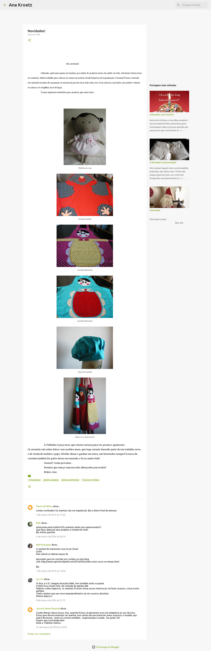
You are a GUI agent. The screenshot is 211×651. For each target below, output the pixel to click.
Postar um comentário (39, 634)
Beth (38, 523)
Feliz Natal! (155, 210)
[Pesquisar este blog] (193, 5)
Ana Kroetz (20, 4)
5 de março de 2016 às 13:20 (50, 514)
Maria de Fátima (44, 506)
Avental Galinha (51, 480)
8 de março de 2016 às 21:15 (50, 600)
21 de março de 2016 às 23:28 (51, 627)
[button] (29, 40)
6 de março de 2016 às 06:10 (50, 536)
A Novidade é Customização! (163, 162)
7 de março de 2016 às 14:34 (50, 571)
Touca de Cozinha (90, 480)
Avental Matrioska (70, 480)
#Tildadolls (34, 480)
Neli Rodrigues (43, 544)
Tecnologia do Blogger (105, 647)
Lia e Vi (39, 579)
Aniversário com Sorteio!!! (162, 115)
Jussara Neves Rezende (48, 608)
